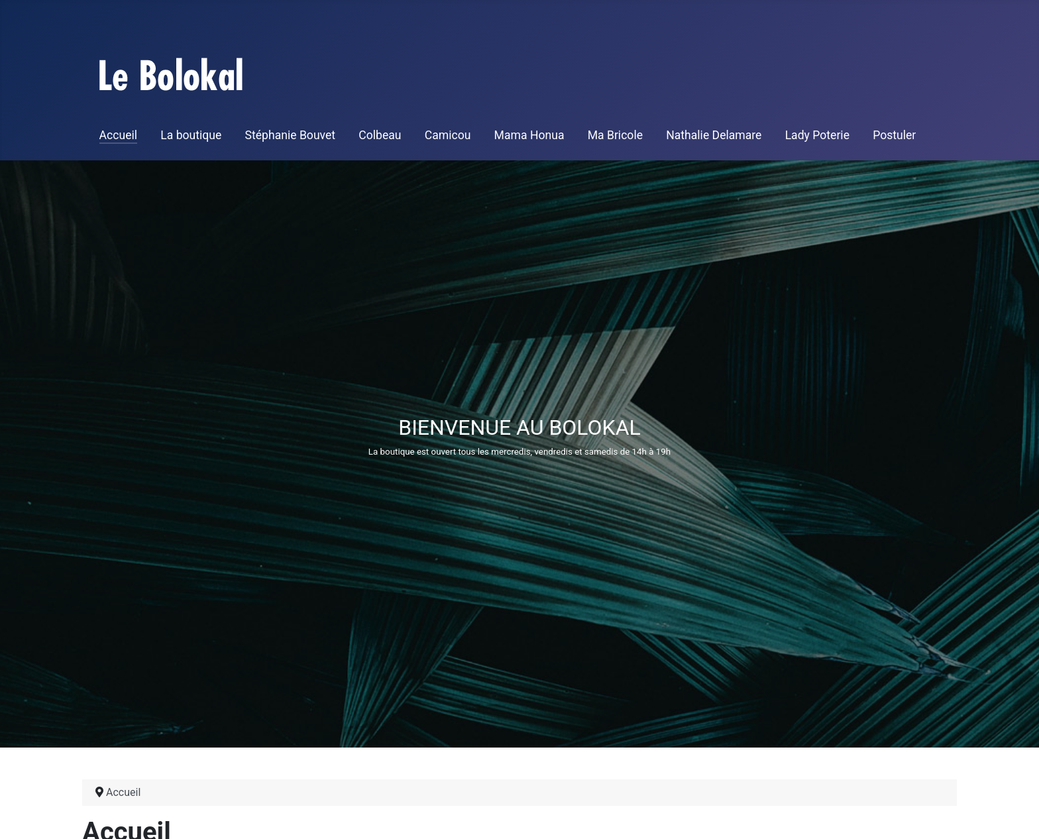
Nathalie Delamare (713, 135)
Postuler (894, 135)
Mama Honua (529, 135)
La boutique (190, 135)
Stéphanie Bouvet (290, 135)
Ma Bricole (615, 135)
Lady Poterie (817, 135)
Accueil (118, 135)
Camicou (448, 135)
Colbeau (379, 135)
